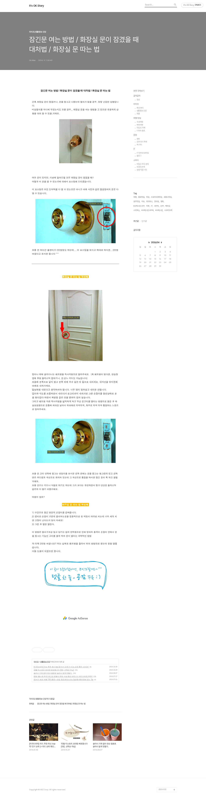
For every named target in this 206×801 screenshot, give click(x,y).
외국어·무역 (141, 167)
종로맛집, (141, 197)
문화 (135, 135)
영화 (138, 139)
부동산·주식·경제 (143, 164)
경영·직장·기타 (142, 170)
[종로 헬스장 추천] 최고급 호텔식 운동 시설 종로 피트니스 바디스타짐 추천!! (63, 676)
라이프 (36, 662)
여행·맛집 (137, 118)
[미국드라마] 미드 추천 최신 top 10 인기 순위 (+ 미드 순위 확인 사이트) (61, 667)
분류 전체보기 (138, 91)
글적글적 (136, 96)
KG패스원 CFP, (139, 206)
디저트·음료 (141, 130)
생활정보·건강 (45, 662)
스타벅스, (136, 210)
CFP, (162, 206)
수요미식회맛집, (157, 197)
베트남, (168, 206)
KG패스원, (159, 210)
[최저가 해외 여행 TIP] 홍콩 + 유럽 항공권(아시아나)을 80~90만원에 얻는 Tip (63, 680)
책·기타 (139, 145)
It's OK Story (36, 5)
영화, (162, 201)
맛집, (148, 197)
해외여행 (140, 125)
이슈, (143, 201)
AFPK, (156, 206)
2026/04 (155, 242)
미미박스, (149, 201)
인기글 (144, 221)
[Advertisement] (75, 618)
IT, (152, 206)
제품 (138, 114)
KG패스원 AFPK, (147, 210)
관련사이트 (162, 789)
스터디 (136, 160)
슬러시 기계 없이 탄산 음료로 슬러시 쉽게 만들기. (53, 673)
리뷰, (148, 206)
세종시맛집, (168, 197)
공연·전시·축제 (142, 142)
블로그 (139, 156)
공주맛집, (136, 201)
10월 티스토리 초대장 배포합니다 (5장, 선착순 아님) (54, 670)
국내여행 (140, 122)
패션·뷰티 (140, 108)
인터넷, (156, 201)
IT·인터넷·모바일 (143, 153)
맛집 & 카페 (141, 128)
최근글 (136, 221)
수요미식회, (168, 210)
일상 (138, 99)
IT (134, 149)
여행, (135, 197)
